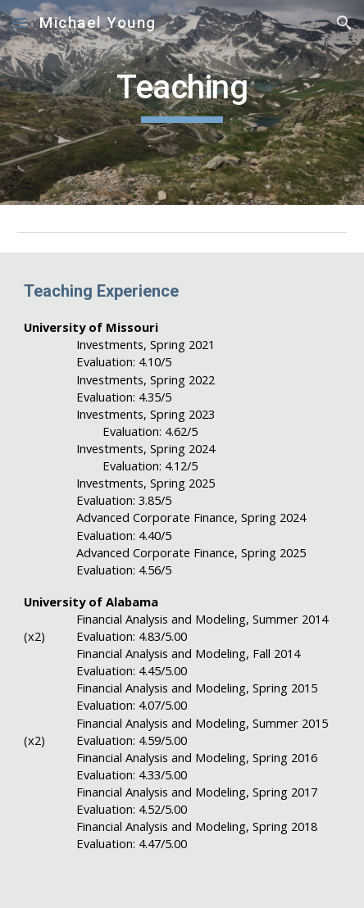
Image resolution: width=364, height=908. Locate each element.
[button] (19, 22)
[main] (181, 102)
